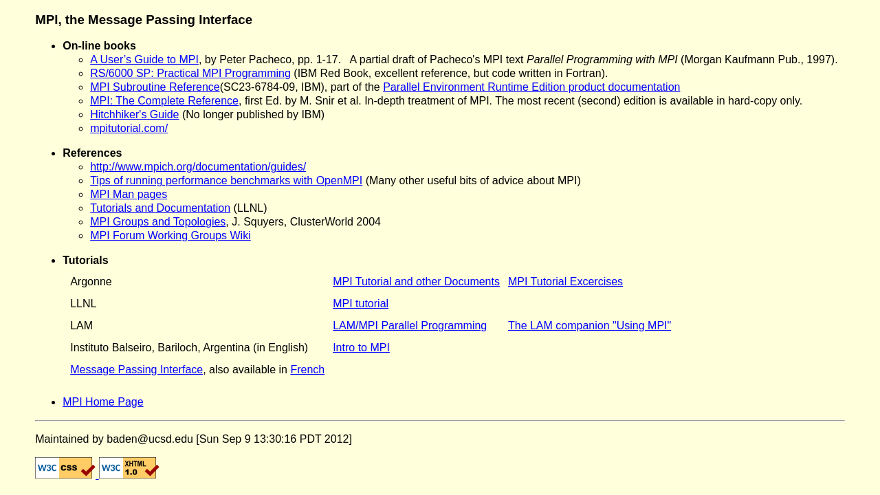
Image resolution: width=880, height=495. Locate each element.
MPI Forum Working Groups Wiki (170, 235)
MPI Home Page (103, 402)
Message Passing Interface (136, 369)
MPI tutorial (360, 303)
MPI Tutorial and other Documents (416, 281)
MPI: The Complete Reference (164, 101)
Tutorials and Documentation (160, 208)
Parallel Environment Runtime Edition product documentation (531, 87)
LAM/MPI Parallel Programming (410, 325)
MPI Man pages (128, 194)
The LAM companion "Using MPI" (589, 325)
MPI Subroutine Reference (155, 87)
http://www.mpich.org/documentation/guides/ (198, 167)
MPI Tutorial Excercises (565, 281)
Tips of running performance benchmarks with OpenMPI (226, 180)
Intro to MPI (361, 347)
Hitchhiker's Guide (134, 114)
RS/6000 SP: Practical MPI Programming (190, 73)
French (307, 369)
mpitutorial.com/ (129, 128)
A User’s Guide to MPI (144, 59)
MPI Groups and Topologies (158, 222)
